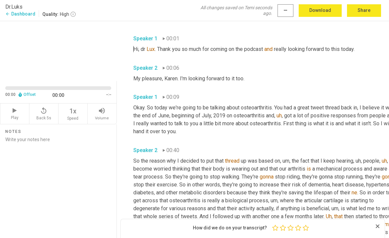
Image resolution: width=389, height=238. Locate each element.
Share (364, 10)
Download (320, 10)
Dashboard (20, 14)
